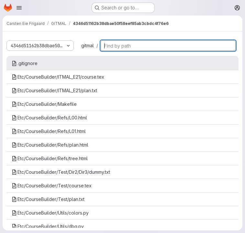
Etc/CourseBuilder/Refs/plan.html (50, 145)
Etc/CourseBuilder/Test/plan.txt (48, 199)
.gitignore (25, 63)
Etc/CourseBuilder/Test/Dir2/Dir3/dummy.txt (61, 172)
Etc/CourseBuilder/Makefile (44, 104)
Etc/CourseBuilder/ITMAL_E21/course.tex (58, 77)
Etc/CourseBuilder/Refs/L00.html (49, 117)
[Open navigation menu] (19, 8)
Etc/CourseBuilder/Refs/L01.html (49, 131)
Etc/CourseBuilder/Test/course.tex (52, 185)
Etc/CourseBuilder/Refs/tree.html (50, 158)
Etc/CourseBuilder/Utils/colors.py (50, 213)
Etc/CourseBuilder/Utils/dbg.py (48, 226)
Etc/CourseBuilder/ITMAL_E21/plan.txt (54, 90)
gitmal (87, 45)
